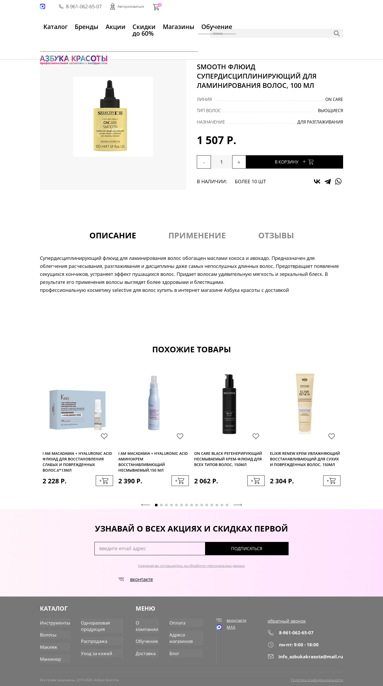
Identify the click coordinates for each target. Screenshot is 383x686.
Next (238, 507)
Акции (95, 24)
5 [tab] (176, 507)
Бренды (73, 24)
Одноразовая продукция (92, 626)
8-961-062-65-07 (262, 7)
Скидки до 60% (124, 24)
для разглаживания (320, 122)
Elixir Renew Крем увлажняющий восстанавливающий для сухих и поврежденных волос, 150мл (305, 459)
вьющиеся (330, 110)
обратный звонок (288, 623)
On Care (334, 99)
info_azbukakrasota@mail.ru (306, 658)
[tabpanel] (78, 435)
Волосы (84, 38)
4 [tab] (171, 507)
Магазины (158, 24)
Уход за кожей (93, 651)
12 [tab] (212, 507)
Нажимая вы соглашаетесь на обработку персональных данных (191, 568)
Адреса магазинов (181, 637)
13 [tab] (217, 507)
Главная (48, 38)
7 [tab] (186, 507)
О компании (146, 626)
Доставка (145, 651)
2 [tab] (161, 507)
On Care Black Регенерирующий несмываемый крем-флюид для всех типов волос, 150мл (228, 459)
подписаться (265, 551)
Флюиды (114, 38)
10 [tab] (202, 507)
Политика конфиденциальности (317, 677)
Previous (145, 507)
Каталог (66, 38)
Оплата (177, 623)
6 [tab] (181, 507)
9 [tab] (196, 507)
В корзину (308, 161)
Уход (99, 38)
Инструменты (54, 623)
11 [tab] (207, 507)
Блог (175, 651)
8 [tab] (191, 507)
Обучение (187, 24)
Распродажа (91, 640)
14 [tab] (222, 507)
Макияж (48, 645)
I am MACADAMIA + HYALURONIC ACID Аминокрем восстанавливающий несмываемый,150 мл (153, 459)
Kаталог (49, 24)
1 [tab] (156, 507)
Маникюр (50, 656)
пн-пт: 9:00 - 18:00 (294, 646)
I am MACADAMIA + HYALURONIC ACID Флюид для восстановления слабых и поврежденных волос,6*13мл (77, 459)
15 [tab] (227, 507)
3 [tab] (166, 507)
